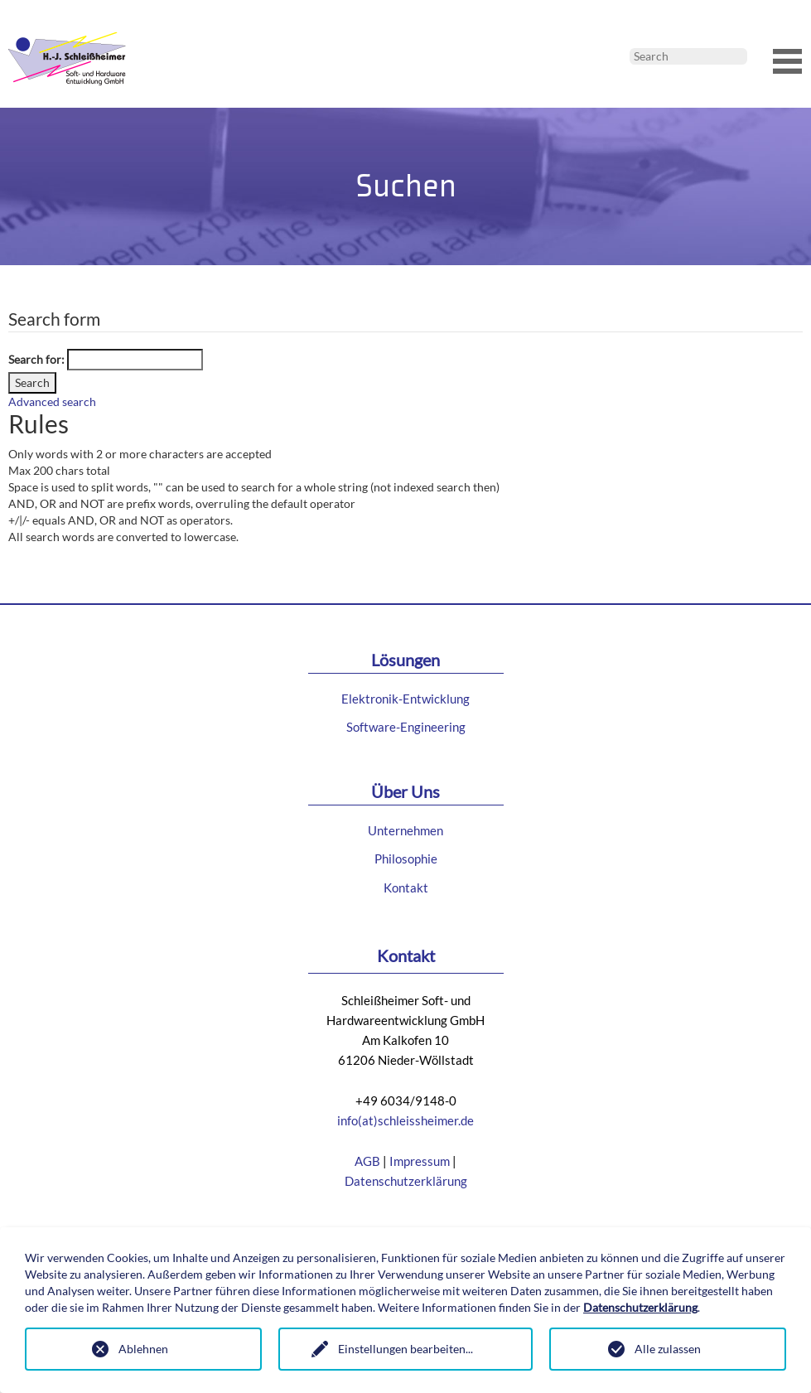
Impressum (419, 1161)
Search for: (36, 359)
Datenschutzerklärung (406, 1180)
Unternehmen (405, 830)
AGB (367, 1161)
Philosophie (405, 858)
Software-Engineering (406, 726)
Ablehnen (143, 1349)
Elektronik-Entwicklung (405, 698)
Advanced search (52, 401)
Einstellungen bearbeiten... (405, 1349)
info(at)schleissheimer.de (405, 1120)
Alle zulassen (668, 1349)
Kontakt (406, 887)
